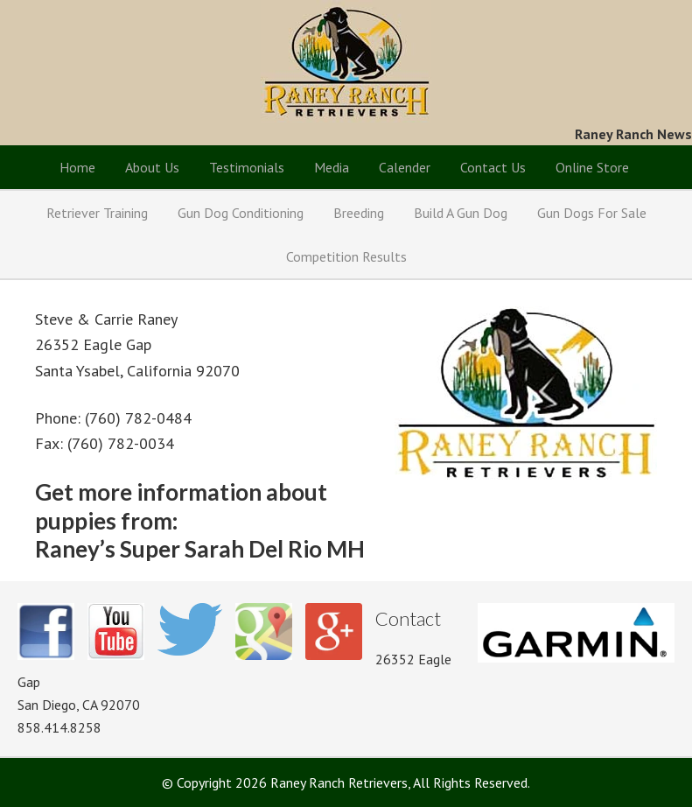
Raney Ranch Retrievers (346, 61)
